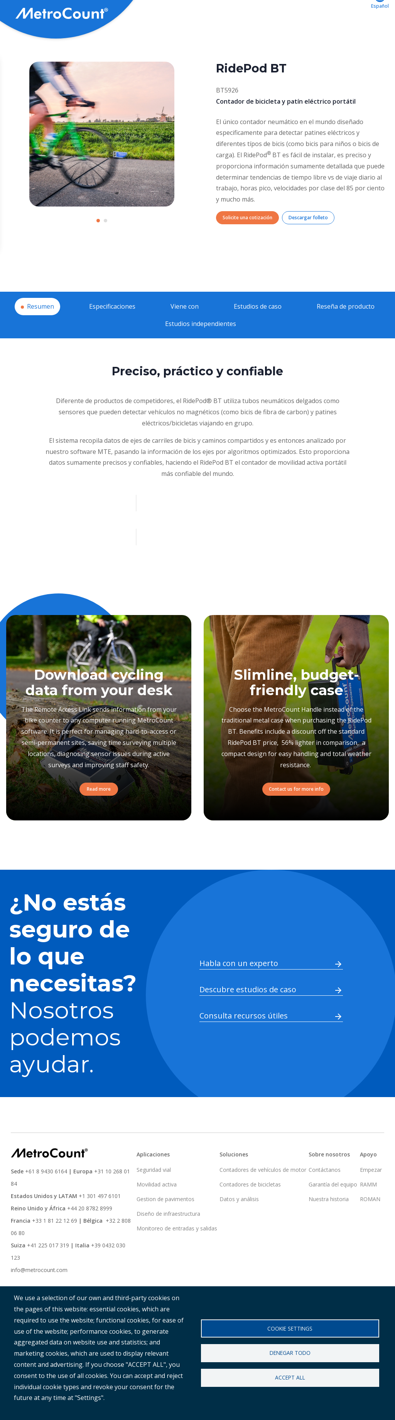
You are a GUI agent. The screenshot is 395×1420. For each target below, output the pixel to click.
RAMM (368, 1213)
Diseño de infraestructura (168, 1242)
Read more (99, 817)
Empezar (371, 1198)
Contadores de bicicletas (250, 1213)
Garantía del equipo (333, 1213)
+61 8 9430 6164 (46, 1199)
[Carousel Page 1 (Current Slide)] (98, 249)
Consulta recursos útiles (243, 1044)
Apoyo (233, 14)
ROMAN (370, 1227)
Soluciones (140, 14)
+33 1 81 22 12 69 (54, 1249)
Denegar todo (290, 1352)
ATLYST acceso (281, 14)
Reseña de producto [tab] (346, 335)
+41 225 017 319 (48, 1273)
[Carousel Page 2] (105, 249)
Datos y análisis (239, 1227)
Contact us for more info (296, 817)
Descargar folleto (308, 246)
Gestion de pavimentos (165, 1227)
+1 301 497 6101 (100, 1224)
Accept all (290, 1377)
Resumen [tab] (40, 335)
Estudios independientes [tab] (200, 352)
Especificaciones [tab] (112, 335)
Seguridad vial (154, 1198)
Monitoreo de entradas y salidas (177, 1256)
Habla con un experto (238, 991)
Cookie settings (289, 1327)
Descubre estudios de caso (247, 1018)
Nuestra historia (329, 1227)
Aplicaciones (190, 14)
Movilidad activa (157, 1213)
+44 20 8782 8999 (89, 1236)
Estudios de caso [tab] (258, 335)
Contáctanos (340, 14)
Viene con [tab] (184, 335)
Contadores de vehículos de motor (262, 1198)
